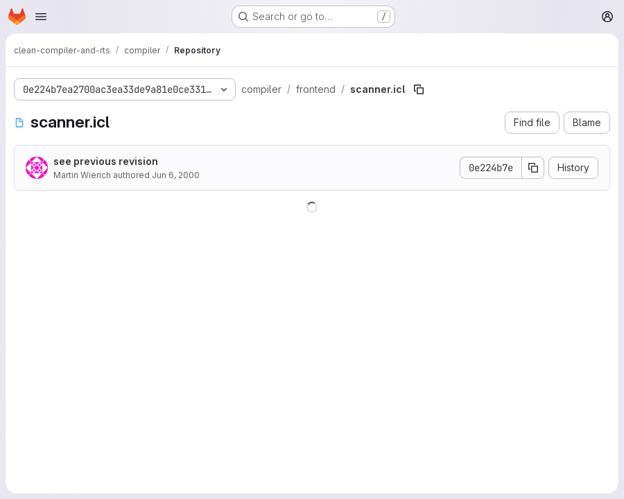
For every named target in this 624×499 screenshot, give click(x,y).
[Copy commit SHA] (533, 168)
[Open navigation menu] (41, 17)
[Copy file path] (419, 89)
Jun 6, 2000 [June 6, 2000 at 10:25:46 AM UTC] (176, 175)
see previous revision (105, 161)
